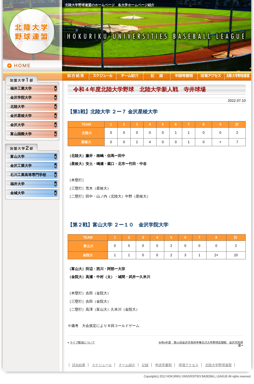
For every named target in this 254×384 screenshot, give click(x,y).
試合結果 (78, 365)
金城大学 (17, 193)
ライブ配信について (82, 342)
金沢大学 (17, 125)
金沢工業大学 (21, 166)
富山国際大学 (21, 134)
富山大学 (17, 156)
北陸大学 (17, 107)
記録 (145, 365)
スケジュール (102, 365)
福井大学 (17, 184)
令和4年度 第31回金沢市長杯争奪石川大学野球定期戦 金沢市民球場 (200, 344)
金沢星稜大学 (21, 116)
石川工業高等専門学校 (28, 175)
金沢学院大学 (21, 97)
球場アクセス (189, 365)
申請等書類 (163, 365)
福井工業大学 (21, 88)
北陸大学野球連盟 (218, 365)
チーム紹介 (127, 365)
